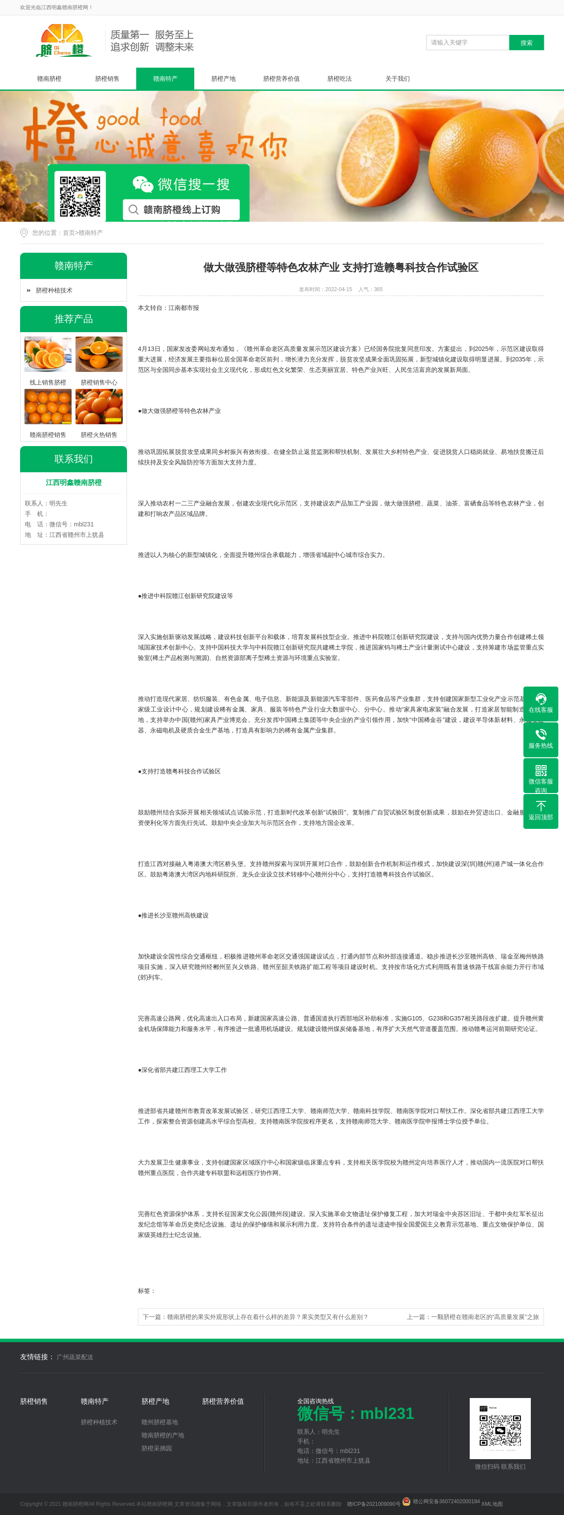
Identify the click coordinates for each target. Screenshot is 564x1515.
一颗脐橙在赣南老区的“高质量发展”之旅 (485, 1316)
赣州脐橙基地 (159, 1422)
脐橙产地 (223, 78)
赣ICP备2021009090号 (374, 1504)
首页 (69, 232)
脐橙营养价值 (281, 78)
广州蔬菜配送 (75, 1357)
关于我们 (397, 78)
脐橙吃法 (339, 78)
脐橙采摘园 (156, 1448)
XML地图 (492, 1504)
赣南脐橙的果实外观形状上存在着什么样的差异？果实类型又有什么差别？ (268, 1316)
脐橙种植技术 (54, 290)
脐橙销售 (107, 78)
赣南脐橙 (49, 78)
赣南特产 (165, 78)
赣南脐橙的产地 (162, 1435)
